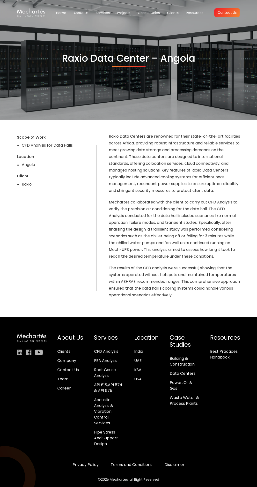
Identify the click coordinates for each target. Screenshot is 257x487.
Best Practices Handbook (224, 354)
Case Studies (149, 12)
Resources (194, 12)
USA (138, 379)
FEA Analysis (105, 360)
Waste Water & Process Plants (184, 400)
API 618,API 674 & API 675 (108, 387)
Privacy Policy (86, 464)
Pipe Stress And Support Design (106, 438)
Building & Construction (182, 361)
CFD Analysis (106, 351)
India (138, 351)
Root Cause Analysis (105, 372)
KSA (137, 370)
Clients (173, 12)
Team (62, 379)
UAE (138, 360)
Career (64, 388)
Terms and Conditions (131, 464)
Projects (124, 12)
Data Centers (183, 373)
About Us (80, 12)
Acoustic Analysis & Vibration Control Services (103, 411)
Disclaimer (174, 464)
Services (103, 12)
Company (66, 360)
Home (61, 12)
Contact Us (227, 12)
